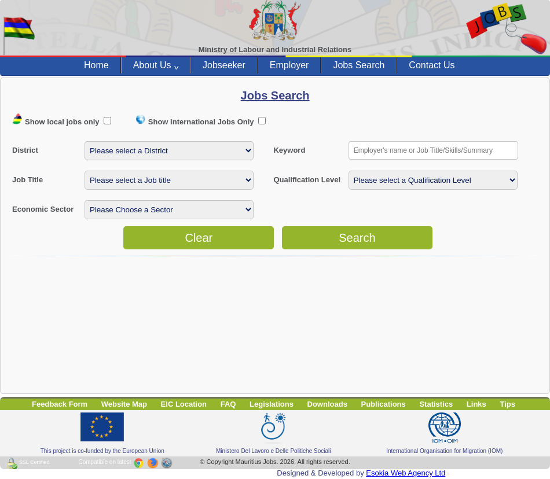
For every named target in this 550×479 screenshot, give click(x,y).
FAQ (228, 404)
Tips (507, 404)
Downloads (327, 404)
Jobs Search (358, 65)
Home (96, 65)
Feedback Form (59, 404)
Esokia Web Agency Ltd (405, 473)
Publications (383, 404)
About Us (155, 65)
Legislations (272, 404)
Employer (289, 65)
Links (476, 404)
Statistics (436, 404)
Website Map (124, 404)
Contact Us (431, 65)
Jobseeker (224, 65)
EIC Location (184, 404)
